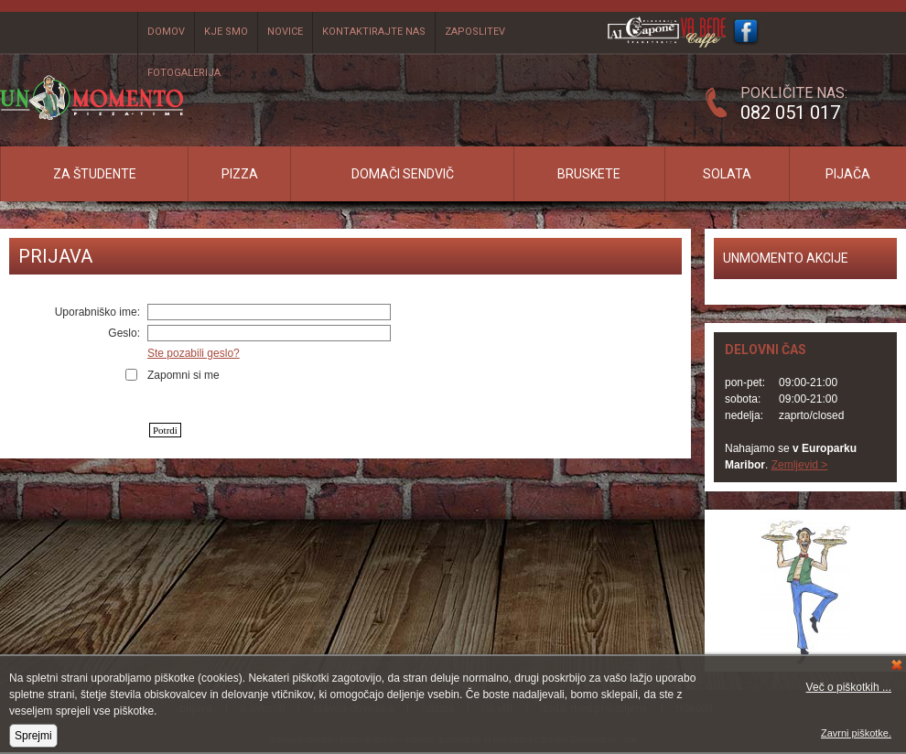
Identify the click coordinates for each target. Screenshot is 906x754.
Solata (727, 174)
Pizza (239, 174)
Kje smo (226, 32)
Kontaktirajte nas (374, 32)
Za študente (94, 174)
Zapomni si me (183, 375)
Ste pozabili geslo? (193, 353)
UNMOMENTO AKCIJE (785, 258)
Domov (166, 32)
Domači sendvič (402, 174)
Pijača (847, 174)
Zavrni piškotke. (856, 732)
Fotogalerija (184, 73)
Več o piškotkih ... (848, 687)
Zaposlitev (475, 32)
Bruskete (588, 174)
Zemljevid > (799, 464)
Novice (285, 32)
